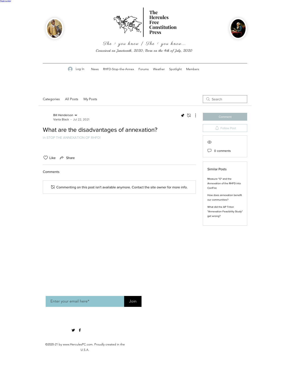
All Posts (71, 99)
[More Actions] (193, 115)
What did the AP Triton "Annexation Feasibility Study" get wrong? (225, 211)
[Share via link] (67, 157)
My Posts (90, 99)
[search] (225, 99)
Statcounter (5, 1)
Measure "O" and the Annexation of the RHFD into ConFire (224, 183)
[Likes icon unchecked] (45, 157)
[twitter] (73, 330)
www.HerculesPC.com (78, 344)
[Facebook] (80, 330)
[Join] (133, 301)
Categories (51, 99)
